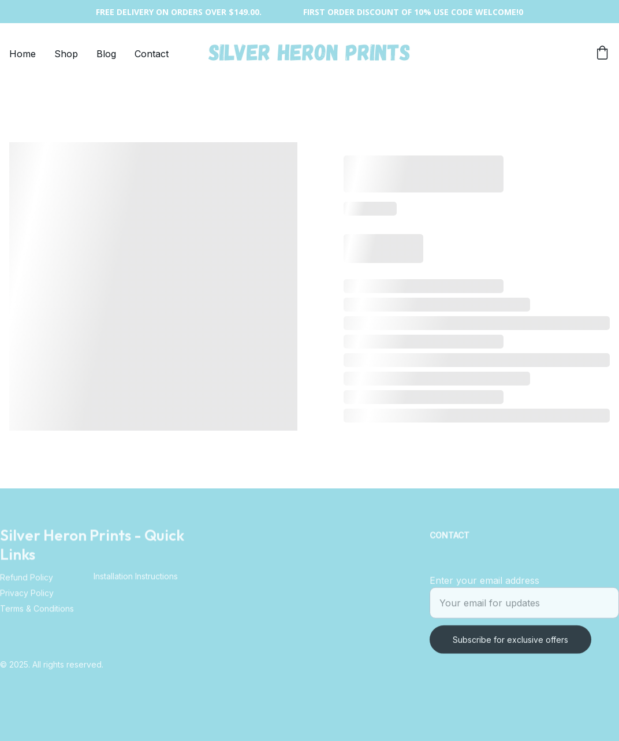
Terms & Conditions (37, 611)
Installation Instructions (136, 577)
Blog (106, 54)
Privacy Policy (27, 596)
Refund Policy (26, 580)
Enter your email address (484, 585)
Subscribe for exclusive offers (510, 644)
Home (22, 54)
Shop (66, 54)
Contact (152, 54)
